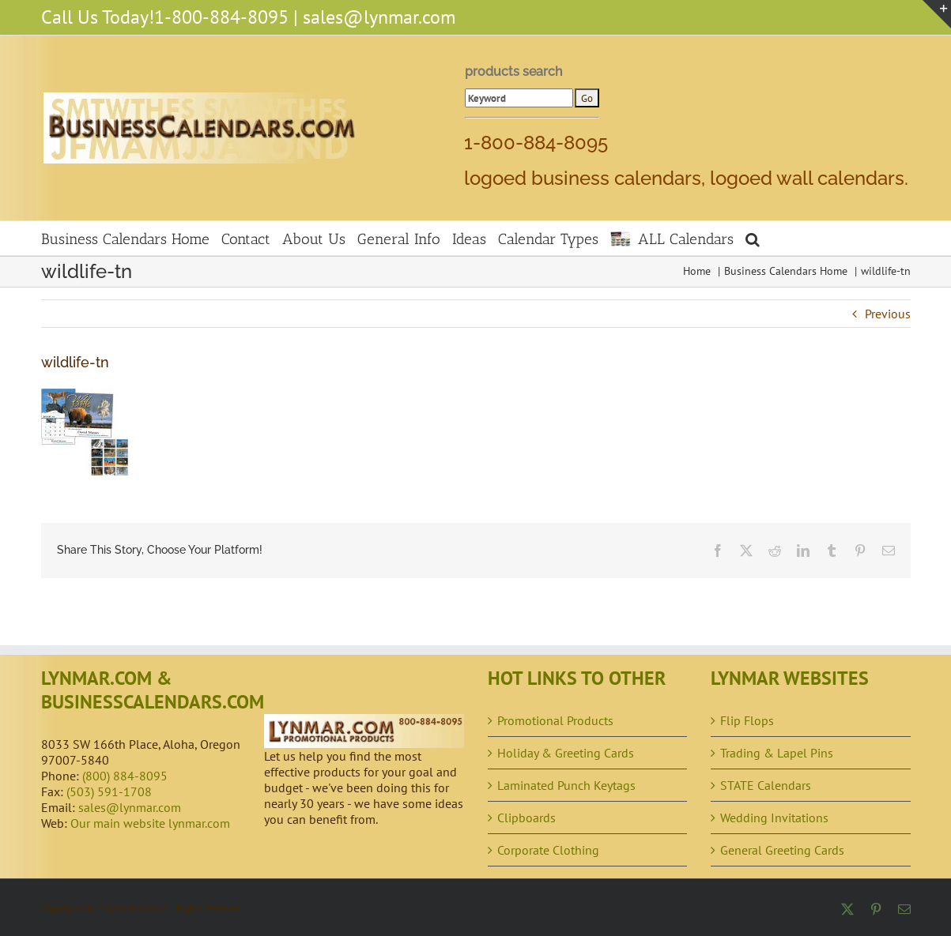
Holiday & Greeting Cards (565, 753)
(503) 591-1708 (109, 791)
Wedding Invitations (774, 817)
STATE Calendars (765, 785)
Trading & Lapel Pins (776, 753)
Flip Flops (747, 720)
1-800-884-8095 (221, 17)
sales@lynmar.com (379, 17)
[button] (752, 238)
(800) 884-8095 (125, 776)
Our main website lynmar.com (150, 823)
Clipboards (526, 817)
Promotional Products (555, 720)
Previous (888, 313)
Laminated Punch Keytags (566, 785)
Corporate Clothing (548, 850)
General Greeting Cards (782, 850)
